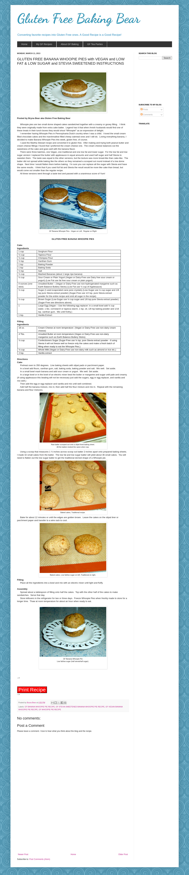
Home (73, 855)
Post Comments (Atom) (39, 860)
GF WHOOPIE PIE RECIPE (50, 710)
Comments (147, 114)
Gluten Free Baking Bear (78, 18)
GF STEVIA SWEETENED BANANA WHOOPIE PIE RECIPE (80, 708)
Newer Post (23, 855)
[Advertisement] (73, 829)
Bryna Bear (31, 704)
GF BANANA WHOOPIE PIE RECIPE (40, 708)
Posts (144, 109)
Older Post (123, 855)
